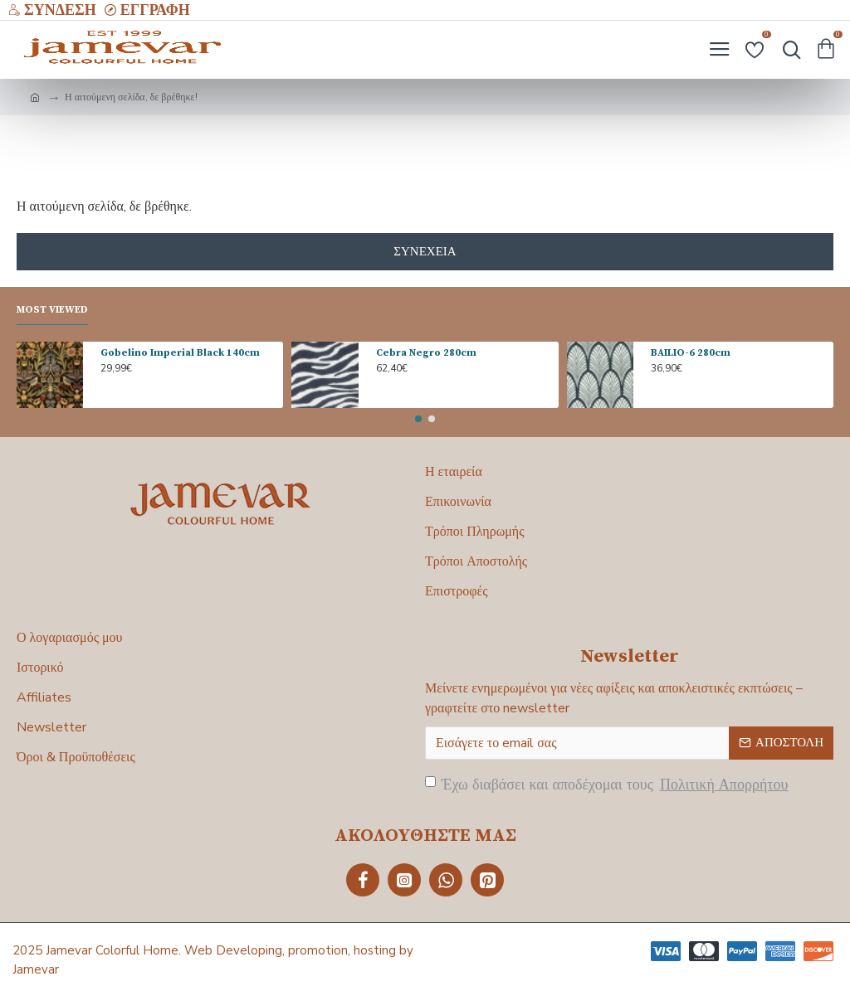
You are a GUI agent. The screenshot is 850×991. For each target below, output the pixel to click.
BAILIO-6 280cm (690, 353)
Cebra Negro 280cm (426, 353)
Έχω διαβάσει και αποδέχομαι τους (607, 785)
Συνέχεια (424, 251)
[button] (418, 418)
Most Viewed (52, 310)
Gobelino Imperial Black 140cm (180, 353)
